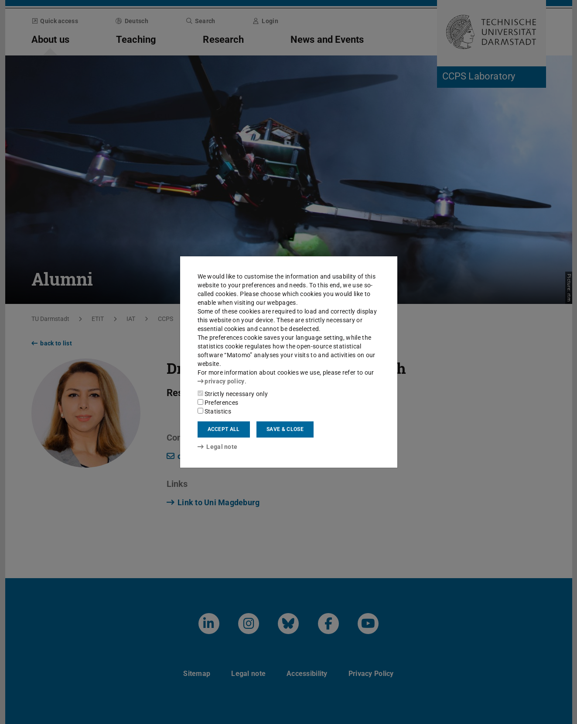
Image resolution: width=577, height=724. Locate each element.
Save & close (285, 429)
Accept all (224, 429)
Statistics (214, 411)
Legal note (218, 446)
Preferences (218, 402)
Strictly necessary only (233, 393)
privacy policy (221, 381)
